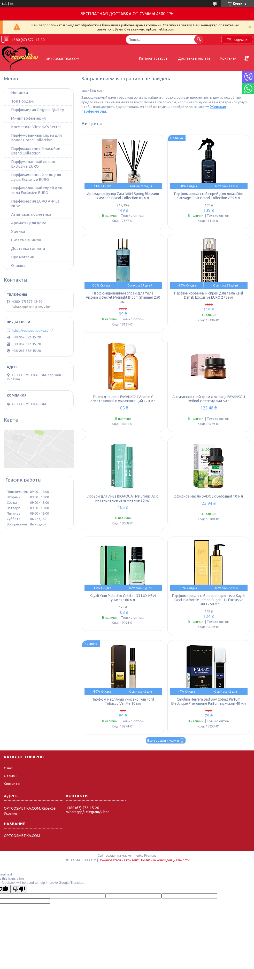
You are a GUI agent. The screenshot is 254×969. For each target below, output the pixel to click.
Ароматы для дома (28, 223)
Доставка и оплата (194, 58)
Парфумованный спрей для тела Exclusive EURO (36, 190)
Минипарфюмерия (28, 118)
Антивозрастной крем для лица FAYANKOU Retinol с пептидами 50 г (208, 399)
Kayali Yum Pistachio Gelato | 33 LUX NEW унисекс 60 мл (123, 598)
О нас (8, 768)
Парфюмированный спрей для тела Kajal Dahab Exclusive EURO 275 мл (208, 295)
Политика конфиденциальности (165, 860)
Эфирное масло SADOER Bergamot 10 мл (208, 496)
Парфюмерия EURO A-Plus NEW (35, 203)
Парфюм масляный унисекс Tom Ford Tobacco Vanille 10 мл (123, 701)
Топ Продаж (22, 101)
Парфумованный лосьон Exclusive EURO (33, 163)
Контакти (228, 58)
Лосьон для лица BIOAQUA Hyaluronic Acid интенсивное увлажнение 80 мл (122, 498)
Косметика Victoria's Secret (36, 127)
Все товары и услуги (163, 740)
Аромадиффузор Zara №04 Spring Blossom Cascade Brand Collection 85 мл (123, 196)
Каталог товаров (153, 58)
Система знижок (26, 240)
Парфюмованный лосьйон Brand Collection (35, 150)
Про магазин (22, 257)
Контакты (12, 783)
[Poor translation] (19, 889)
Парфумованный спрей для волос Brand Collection (36, 137)
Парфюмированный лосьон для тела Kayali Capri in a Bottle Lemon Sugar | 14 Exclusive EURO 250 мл (208, 600)
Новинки (19, 92)
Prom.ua (150, 855)
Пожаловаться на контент (119, 860)
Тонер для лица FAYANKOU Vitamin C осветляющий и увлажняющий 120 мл (123, 399)
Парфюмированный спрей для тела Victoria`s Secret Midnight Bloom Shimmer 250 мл (123, 297)
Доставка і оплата (28, 248)
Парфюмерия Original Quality (37, 109)
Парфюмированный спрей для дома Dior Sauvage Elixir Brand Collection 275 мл (208, 196)
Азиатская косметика (31, 214)
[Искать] (198, 39)
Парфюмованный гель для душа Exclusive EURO (36, 177)
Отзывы (18, 265)
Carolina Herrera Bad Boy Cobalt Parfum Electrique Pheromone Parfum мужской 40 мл (208, 701)
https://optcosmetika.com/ (32, 330)
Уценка (18, 231)
